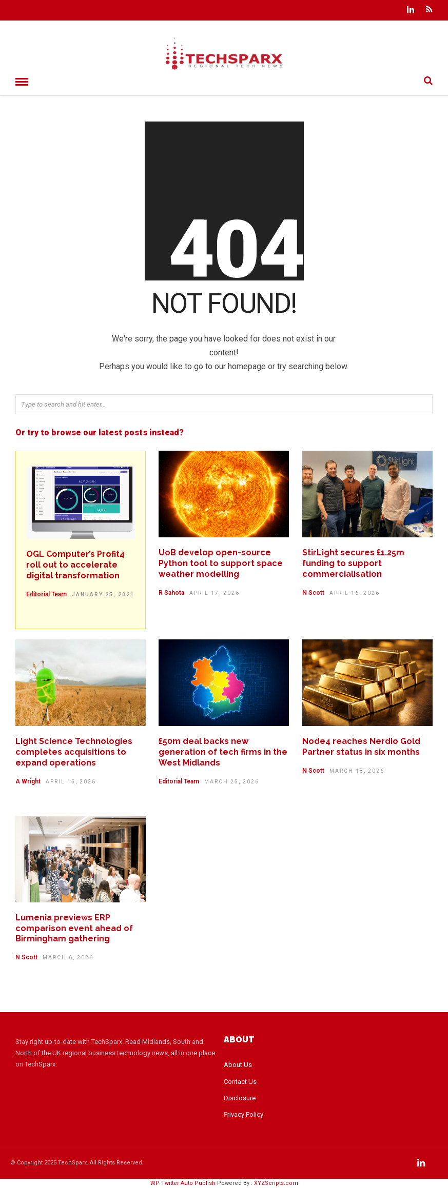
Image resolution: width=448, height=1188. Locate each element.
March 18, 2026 (356, 771)
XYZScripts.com (276, 1183)
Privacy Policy (243, 1114)
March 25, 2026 (231, 781)
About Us (238, 1065)
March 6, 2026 (68, 957)
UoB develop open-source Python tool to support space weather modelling (221, 563)
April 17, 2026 (214, 593)
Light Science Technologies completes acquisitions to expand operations (73, 752)
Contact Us (240, 1081)
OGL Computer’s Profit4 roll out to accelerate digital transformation (75, 564)
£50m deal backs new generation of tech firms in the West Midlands (223, 752)
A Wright (28, 781)
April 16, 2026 (354, 593)
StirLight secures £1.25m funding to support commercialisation (353, 563)
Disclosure (240, 1098)
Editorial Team (46, 594)
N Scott (313, 592)
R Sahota (171, 592)
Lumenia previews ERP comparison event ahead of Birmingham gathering (74, 928)
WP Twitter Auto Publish (183, 1183)
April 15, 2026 (71, 781)
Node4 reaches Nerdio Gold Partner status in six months (361, 746)
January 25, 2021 (103, 594)
